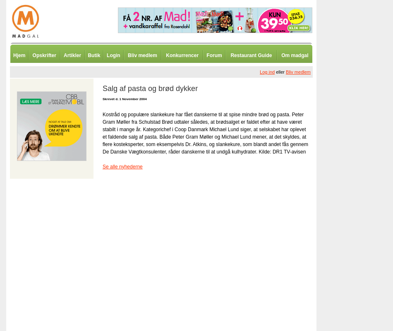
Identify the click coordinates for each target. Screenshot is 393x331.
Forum (214, 55)
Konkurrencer (182, 55)
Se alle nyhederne (123, 167)
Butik (94, 55)
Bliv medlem (142, 55)
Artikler (72, 55)
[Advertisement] (360, 205)
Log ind (267, 72)
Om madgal (294, 55)
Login (113, 55)
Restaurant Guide (251, 55)
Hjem (19, 55)
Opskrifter (44, 55)
